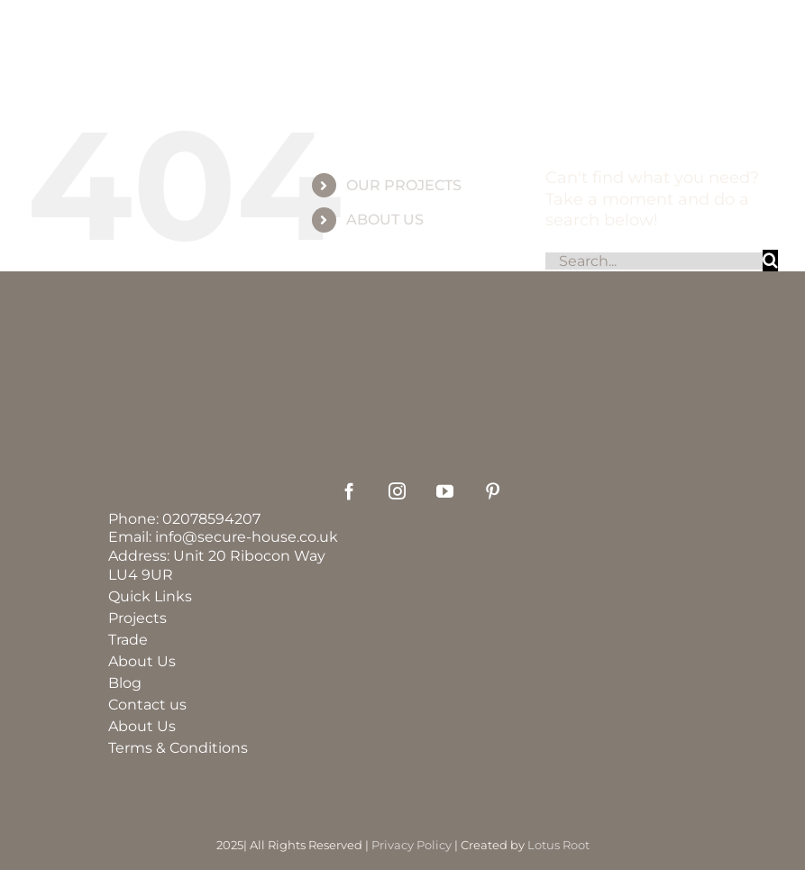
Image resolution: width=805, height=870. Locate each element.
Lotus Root (558, 845)
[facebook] (349, 491)
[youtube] (444, 491)
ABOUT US (385, 219)
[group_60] (403, 63)
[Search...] (654, 261)
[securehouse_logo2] (421, 406)
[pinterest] (492, 491)
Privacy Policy (411, 845)
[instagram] (397, 491)
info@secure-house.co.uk (246, 536)
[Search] (770, 260)
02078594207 (211, 518)
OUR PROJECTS (404, 185)
